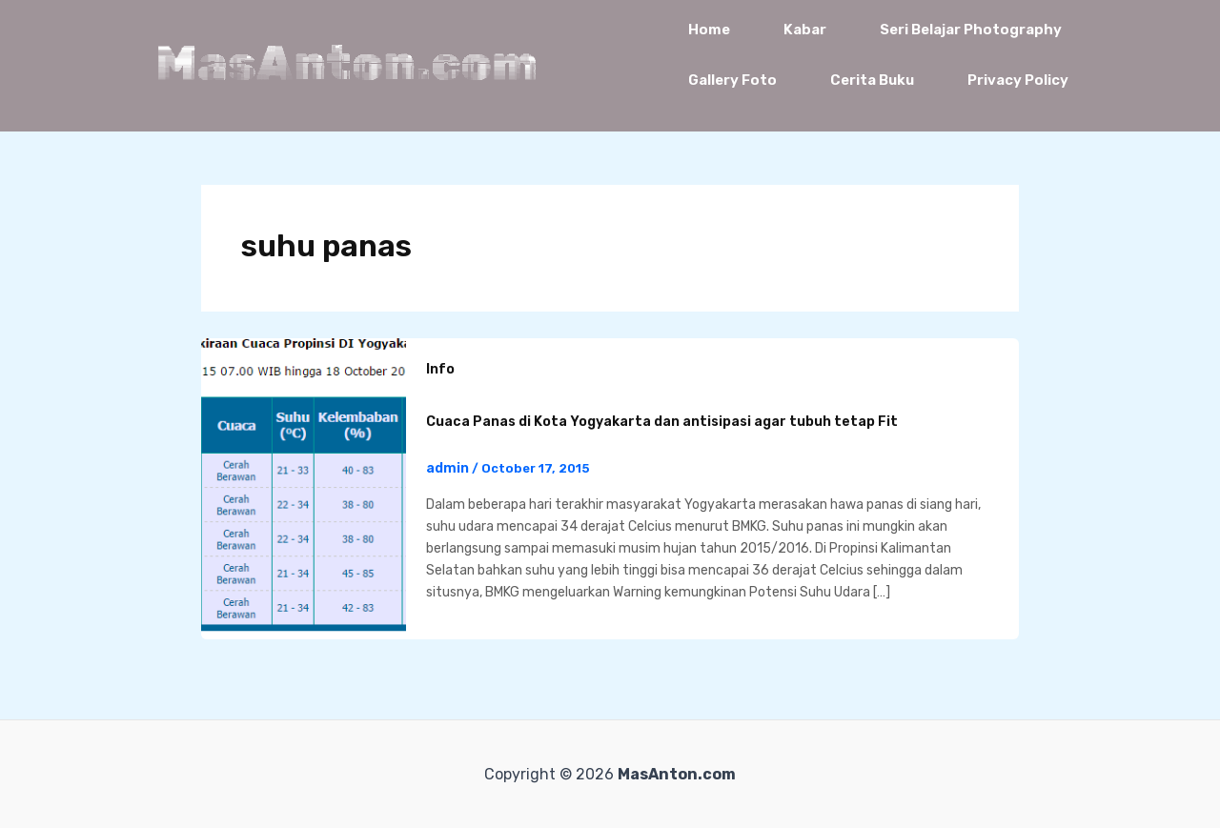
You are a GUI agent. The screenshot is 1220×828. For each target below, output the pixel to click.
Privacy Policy (1017, 80)
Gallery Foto (732, 80)
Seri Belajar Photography (971, 29)
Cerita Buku (872, 80)
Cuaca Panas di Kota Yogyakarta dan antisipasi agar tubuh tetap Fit (662, 422)
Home (709, 29)
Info (440, 369)
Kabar (804, 29)
